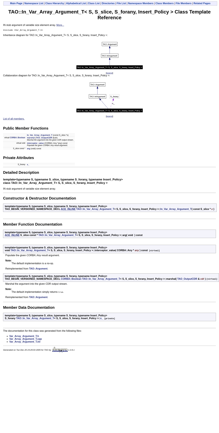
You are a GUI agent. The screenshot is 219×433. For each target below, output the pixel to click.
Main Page (16, 3)
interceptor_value (35, 143)
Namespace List (33, 3)
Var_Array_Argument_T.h (24, 336)
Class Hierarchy (54, 3)
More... (60, 25)
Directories (108, 3)
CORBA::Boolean (17, 138)
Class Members (164, 3)
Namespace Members (140, 3)
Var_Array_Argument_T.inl (24, 342)
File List (121, 3)
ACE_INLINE (68, 209)
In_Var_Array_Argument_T (39, 135)
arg (28, 149)
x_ (28, 165)
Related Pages (202, 3)
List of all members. (14, 119)
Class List (94, 3)
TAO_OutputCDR (44, 138)
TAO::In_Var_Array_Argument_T (95, 209)
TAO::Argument (38, 269)
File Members (183, 3)
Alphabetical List (76, 3)
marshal (31, 138)
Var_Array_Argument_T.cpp (25, 339)
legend (109, 73)
